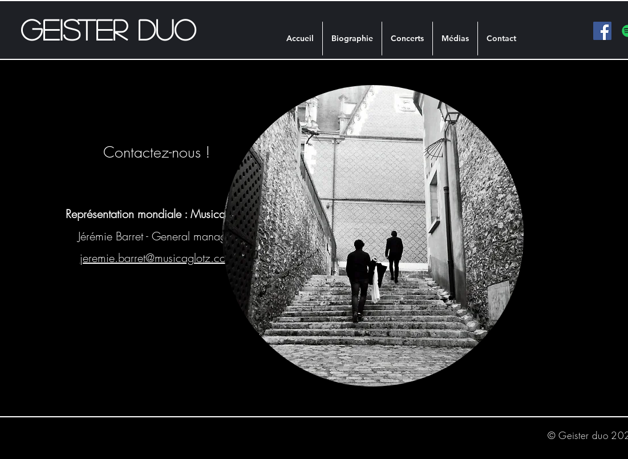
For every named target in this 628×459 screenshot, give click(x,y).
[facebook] (602, 31)
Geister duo (108, 29)
